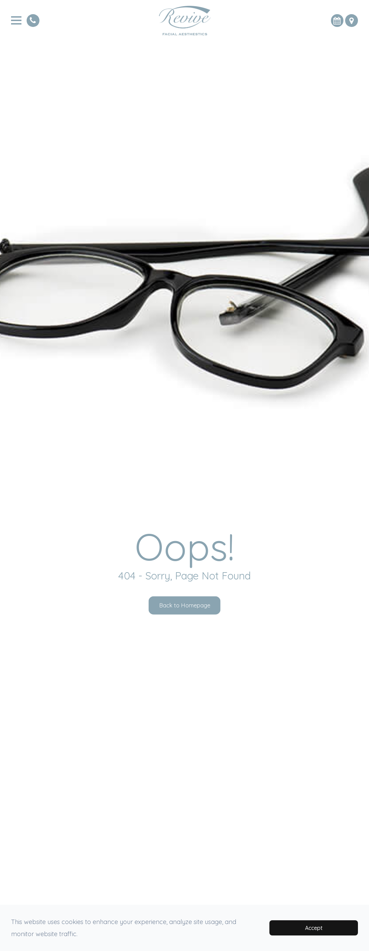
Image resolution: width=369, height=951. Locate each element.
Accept (314, 927)
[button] (349, 20)
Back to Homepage (184, 605)
